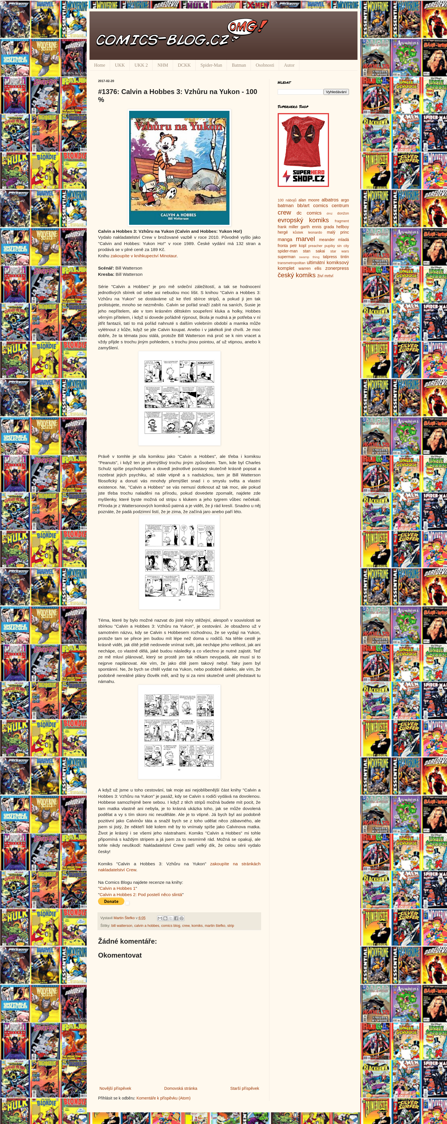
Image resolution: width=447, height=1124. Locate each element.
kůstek (298, 232)
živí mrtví (325, 276)
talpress (330, 256)
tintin (344, 256)
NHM (162, 65)
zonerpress (337, 268)
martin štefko (215, 926)
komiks (197, 926)
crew (186, 926)
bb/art (303, 205)
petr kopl (298, 245)
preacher (315, 246)
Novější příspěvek (115, 1088)
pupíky (329, 246)
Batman (239, 65)
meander (327, 239)
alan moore (309, 200)
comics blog (170, 926)
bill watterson (122, 926)
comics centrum (331, 205)
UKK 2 (141, 65)
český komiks (297, 275)
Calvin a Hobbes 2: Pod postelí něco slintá (140, 894)
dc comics (309, 213)
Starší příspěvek (244, 1088)
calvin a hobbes (146, 926)
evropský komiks (303, 220)
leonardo (315, 232)
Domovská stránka (180, 1088)
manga (285, 239)
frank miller (288, 227)
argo (345, 200)
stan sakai (314, 251)
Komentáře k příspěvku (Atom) (164, 1098)
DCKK (184, 65)
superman (286, 256)
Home (99, 65)
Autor (289, 65)
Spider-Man (211, 65)
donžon (343, 213)
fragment (342, 221)
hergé (283, 232)
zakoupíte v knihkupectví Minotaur (144, 255)
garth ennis (311, 227)
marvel (305, 238)
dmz (330, 213)
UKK (120, 65)
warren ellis (309, 268)
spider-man (288, 251)
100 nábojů (287, 200)
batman (286, 205)
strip (230, 926)
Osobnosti (265, 65)
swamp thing (309, 257)
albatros (330, 200)
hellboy (342, 227)
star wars (339, 251)
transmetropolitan (291, 263)
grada (329, 227)
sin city (343, 246)
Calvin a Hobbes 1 (117, 888)
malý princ (338, 232)
